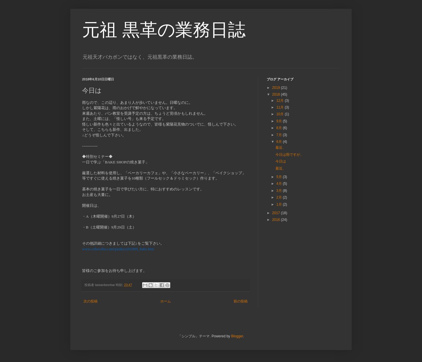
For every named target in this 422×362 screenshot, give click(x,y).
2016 (276, 220)
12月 (280, 101)
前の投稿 (241, 301)
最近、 (280, 148)
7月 (279, 135)
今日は (280, 161)
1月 (279, 204)
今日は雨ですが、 (289, 155)
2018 (276, 94)
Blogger (237, 336)
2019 (276, 88)
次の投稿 (91, 301)
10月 (280, 114)
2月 (279, 197)
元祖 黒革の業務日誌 (164, 30)
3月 (279, 191)
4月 (279, 184)
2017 (276, 213)
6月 (279, 142)
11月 (280, 107)
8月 (279, 128)
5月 (279, 177)
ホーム (165, 301)
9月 (279, 121)
